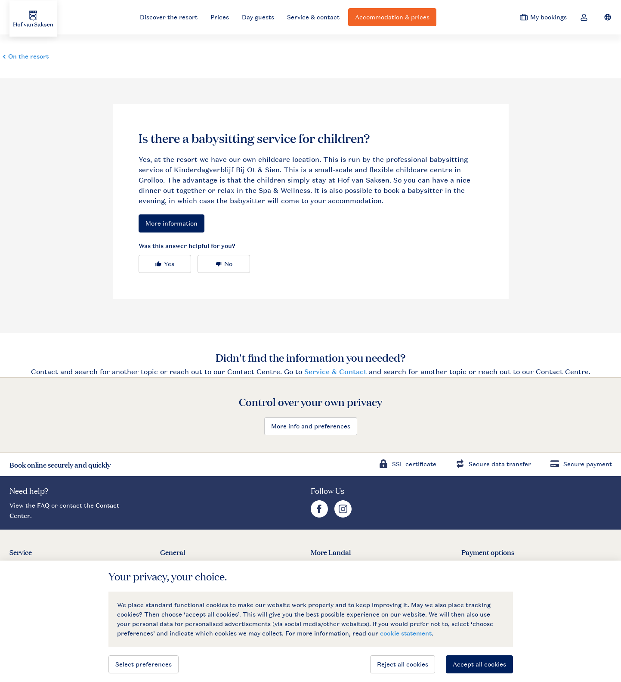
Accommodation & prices (392, 17)
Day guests (258, 17)
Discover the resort (169, 17)
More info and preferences (310, 426)
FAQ (43, 505)
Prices (219, 17)
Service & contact (313, 17)
